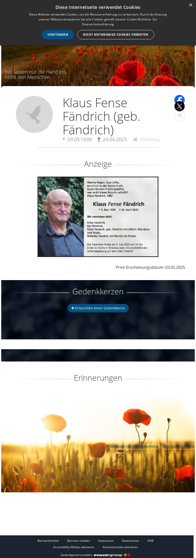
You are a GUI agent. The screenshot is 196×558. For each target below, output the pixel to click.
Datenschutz (130, 541)
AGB (150, 541)
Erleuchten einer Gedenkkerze (98, 308)
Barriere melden (78, 541)
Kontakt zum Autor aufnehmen (134, 446)
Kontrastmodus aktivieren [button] (120, 547)
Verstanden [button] (57, 34)
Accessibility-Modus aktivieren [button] (73, 547)
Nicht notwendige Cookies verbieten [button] (115, 34)
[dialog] (98, 22)
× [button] (190, 5)
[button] (179, 115)
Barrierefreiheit (48, 541)
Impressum (106, 541)
